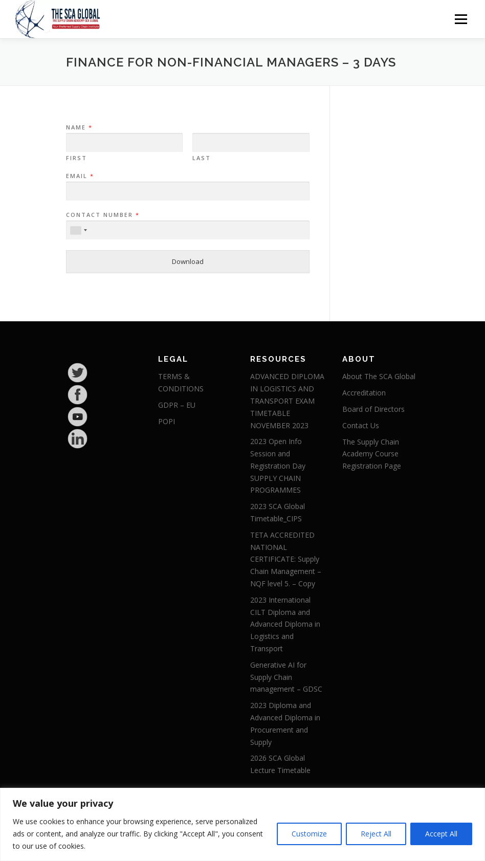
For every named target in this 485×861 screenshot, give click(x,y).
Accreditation (364, 393)
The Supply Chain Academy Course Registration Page (371, 454)
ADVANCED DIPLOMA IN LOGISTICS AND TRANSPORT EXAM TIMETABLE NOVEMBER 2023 (287, 400)
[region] (242, 824)
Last (201, 158)
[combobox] (78, 230)
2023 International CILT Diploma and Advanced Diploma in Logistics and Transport (285, 624)
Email (79, 176)
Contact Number (102, 214)
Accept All (441, 833)
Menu (461, 19)
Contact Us (360, 425)
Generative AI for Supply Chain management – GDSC (286, 677)
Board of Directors (373, 409)
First (76, 158)
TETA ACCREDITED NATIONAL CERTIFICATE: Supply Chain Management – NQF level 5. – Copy (285, 559)
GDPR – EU (176, 405)
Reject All (376, 833)
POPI (166, 421)
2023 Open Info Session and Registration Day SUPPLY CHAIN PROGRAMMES (277, 465)
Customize (309, 833)
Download (188, 261)
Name (79, 127)
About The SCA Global (378, 376)
